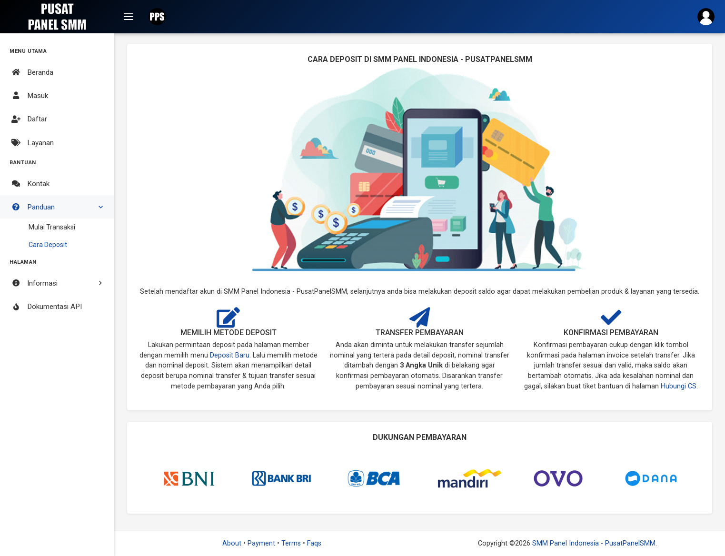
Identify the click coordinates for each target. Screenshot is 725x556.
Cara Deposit (48, 244)
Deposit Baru (229, 355)
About (232, 543)
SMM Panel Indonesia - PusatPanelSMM (592, 543)
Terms (292, 543)
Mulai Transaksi (52, 227)
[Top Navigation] (128, 16)
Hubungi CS (678, 386)
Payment (262, 543)
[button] (157, 16)
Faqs (314, 543)
